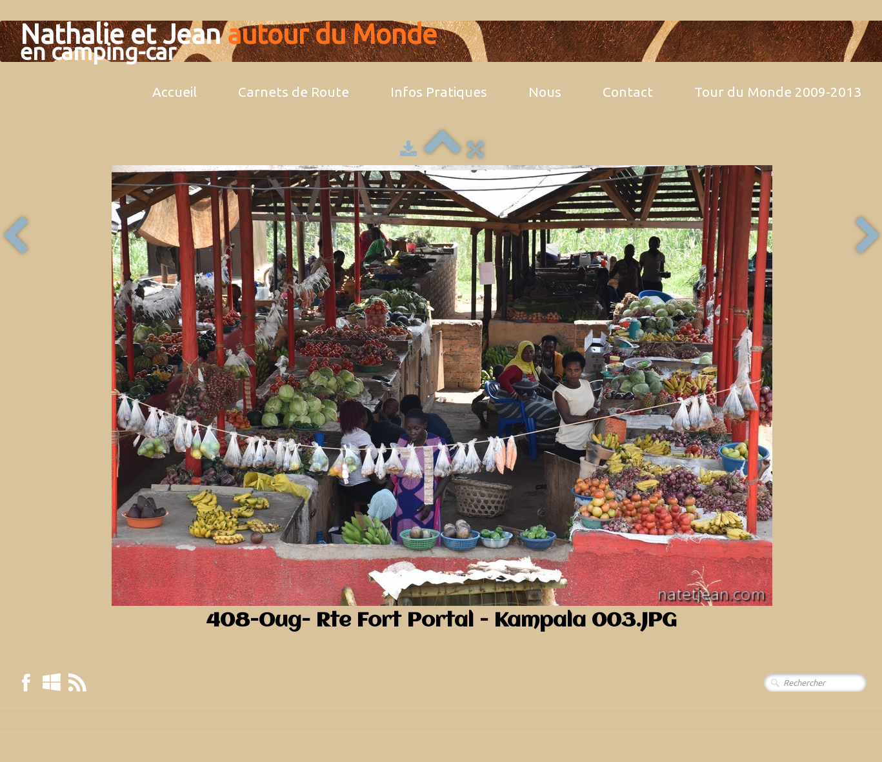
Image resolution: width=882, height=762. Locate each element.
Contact (628, 91)
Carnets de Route (293, 91)
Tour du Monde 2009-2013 (777, 91)
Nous (544, 91)
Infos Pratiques (438, 91)
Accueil (174, 91)
